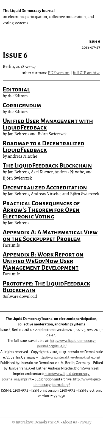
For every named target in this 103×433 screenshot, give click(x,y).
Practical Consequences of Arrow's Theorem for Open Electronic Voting (41, 209)
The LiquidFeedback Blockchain (47, 165)
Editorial (16, 89)
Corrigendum (22, 105)
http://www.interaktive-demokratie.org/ (69, 357)
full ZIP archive (86, 73)
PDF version (58, 73)
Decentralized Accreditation (45, 187)
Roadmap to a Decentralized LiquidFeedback (43, 146)
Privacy (85, 422)
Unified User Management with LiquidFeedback (48, 124)
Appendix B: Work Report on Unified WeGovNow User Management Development (43, 261)
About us (70, 422)
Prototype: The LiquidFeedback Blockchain (46, 286)
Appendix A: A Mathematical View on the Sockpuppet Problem (50, 235)
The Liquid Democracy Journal (48, 17)
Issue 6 (91, 44)
